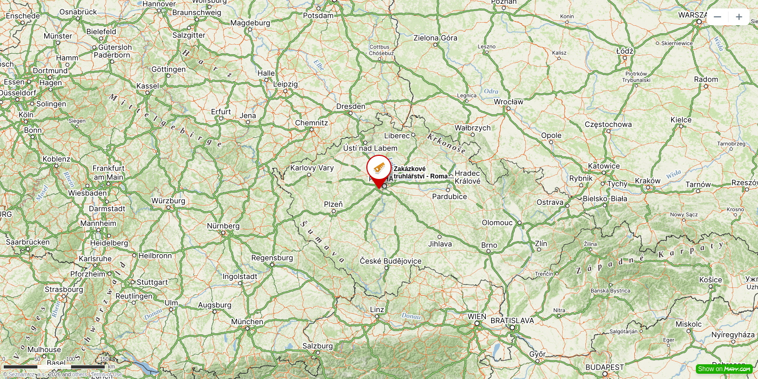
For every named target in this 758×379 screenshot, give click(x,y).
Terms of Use (106, 374)
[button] (717, 16)
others (79, 374)
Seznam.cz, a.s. (27, 374)
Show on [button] (724, 369)
